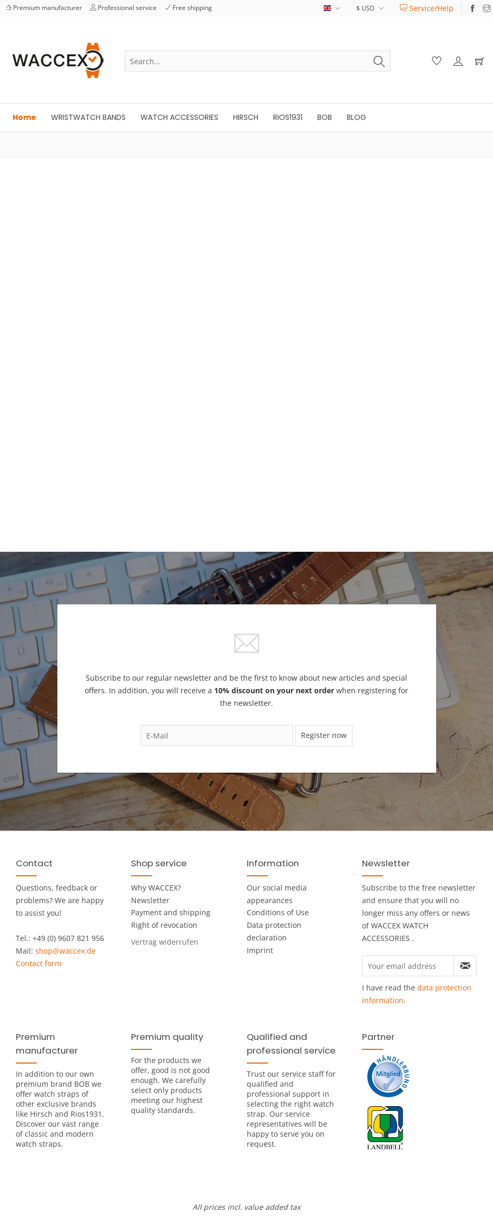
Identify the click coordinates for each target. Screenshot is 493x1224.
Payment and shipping (170, 912)
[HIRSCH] (246, 117)
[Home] (24, 117)
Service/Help (427, 8)
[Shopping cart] (478, 61)
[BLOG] (356, 117)
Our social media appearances (277, 894)
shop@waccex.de (65, 951)
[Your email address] (408, 965)
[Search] (379, 61)
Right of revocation (164, 925)
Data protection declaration (274, 931)
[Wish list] (435, 61)
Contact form (39, 963)
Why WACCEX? (156, 888)
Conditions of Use (278, 912)
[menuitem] (426, 8)
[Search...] (257, 61)
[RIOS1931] (288, 117)
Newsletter (150, 900)
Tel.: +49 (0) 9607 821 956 (60, 938)
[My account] (456, 61)
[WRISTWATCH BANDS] (88, 117)
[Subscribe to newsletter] (465, 965)
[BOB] (324, 117)
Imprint (260, 950)
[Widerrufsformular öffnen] (164, 942)
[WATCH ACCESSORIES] (179, 117)
